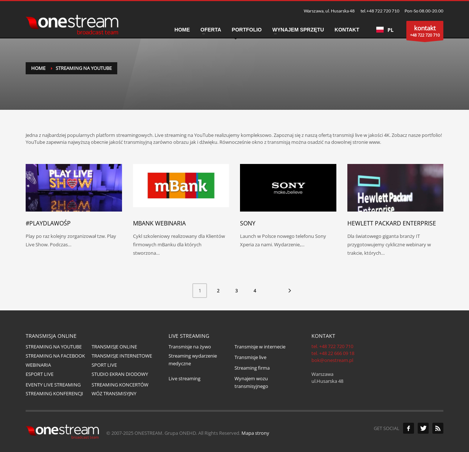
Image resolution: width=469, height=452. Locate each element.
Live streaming (184, 378)
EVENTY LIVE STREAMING (53, 384)
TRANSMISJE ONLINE (114, 346)
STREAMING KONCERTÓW (120, 384)
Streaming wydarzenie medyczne (193, 359)
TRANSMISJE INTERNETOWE (122, 355)
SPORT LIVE (104, 365)
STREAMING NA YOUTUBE (54, 346)
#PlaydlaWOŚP (48, 223)
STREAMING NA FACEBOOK (55, 355)
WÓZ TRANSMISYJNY (114, 393)
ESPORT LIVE (39, 374)
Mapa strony (255, 433)
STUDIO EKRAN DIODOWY (120, 374)
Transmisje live (250, 357)
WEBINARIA (38, 365)
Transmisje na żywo (190, 346)
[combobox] (385, 29)
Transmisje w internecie (259, 346)
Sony (247, 223)
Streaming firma (252, 368)
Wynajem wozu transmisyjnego (251, 382)
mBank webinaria (159, 223)
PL (385, 29)
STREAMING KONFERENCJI (54, 393)
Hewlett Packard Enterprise (391, 223)
